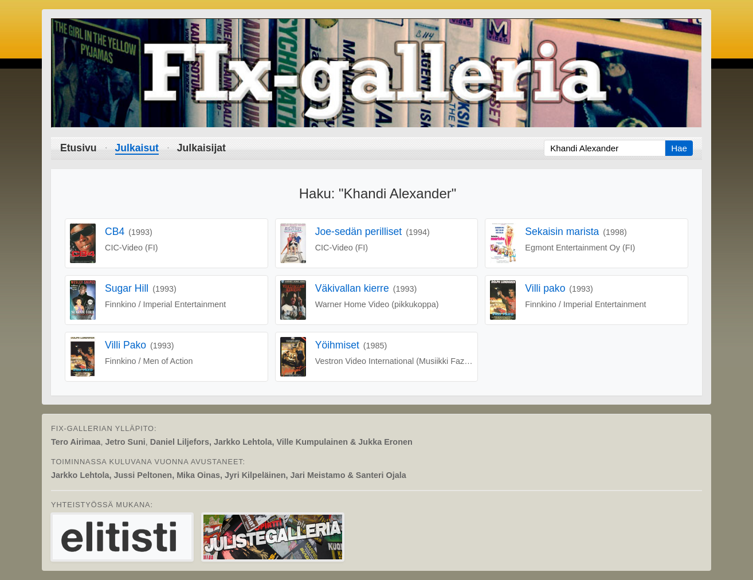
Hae (679, 148)
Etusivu (78, 148)
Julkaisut (137, 148)
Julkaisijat (201, 148)
